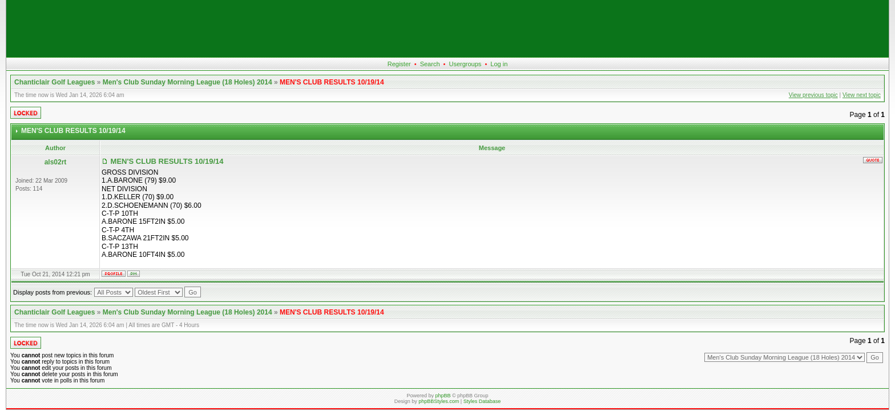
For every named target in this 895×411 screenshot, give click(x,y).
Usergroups (465, 64)
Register (399, 64)
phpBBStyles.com (438, 401)
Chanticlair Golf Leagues (54, 82)
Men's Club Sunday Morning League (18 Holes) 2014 (187, 82)
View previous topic (813, 95)
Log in (498, 64)
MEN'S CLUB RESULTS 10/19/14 (332, 82)
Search (430, 64)
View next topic (861, 95)
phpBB (442, 395)
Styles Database (482, 401)
